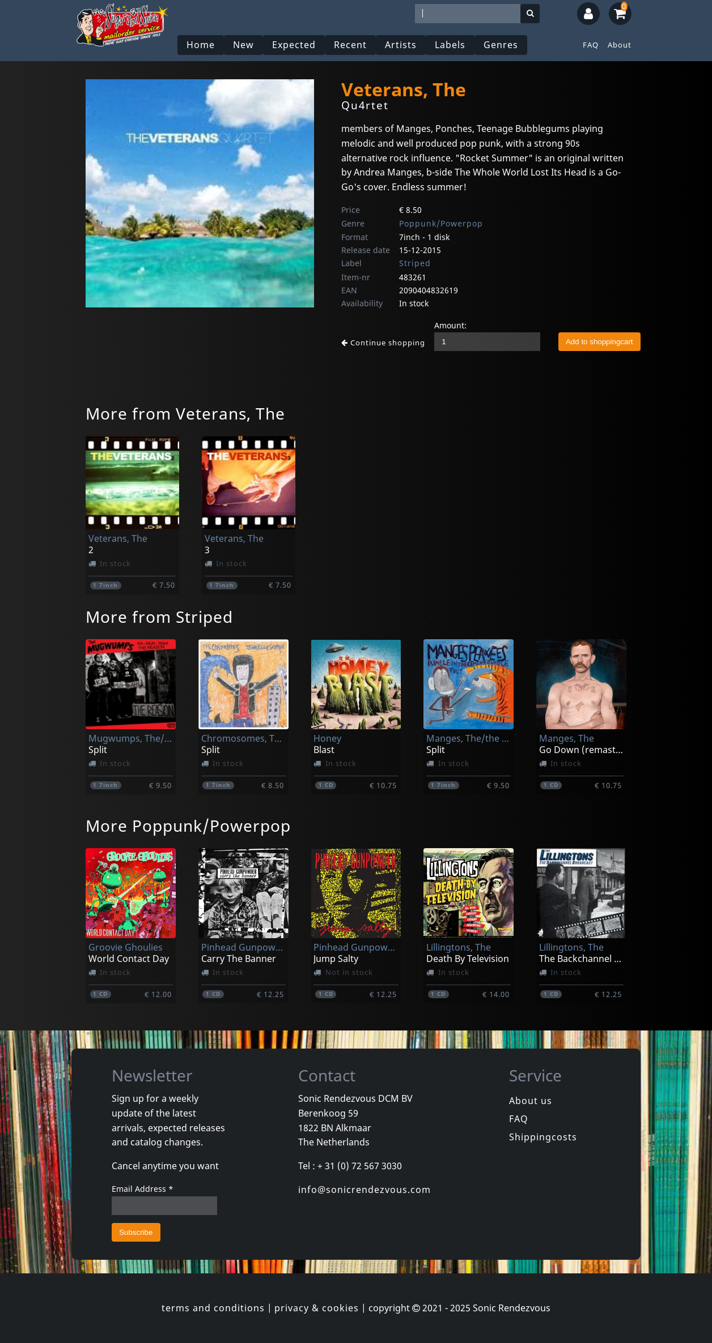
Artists (401, 45)
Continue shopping (383, 342)
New (243, 45)
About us (530, 1100)
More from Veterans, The (185, 413)
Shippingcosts (543, 1137)
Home (201, 45)
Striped (415, 263)
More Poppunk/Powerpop (188, 825)
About (620, 45)
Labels (450, 45)
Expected (294, 45)
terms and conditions (213, 1308)
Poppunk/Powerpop (441, 223)
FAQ (591, 45)
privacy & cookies (316, 1308)
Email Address (142, 1188)
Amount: (450, 325)
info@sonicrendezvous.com (364, 1189)
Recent (350, 45)
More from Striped (159, 616)
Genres (501, 45)
